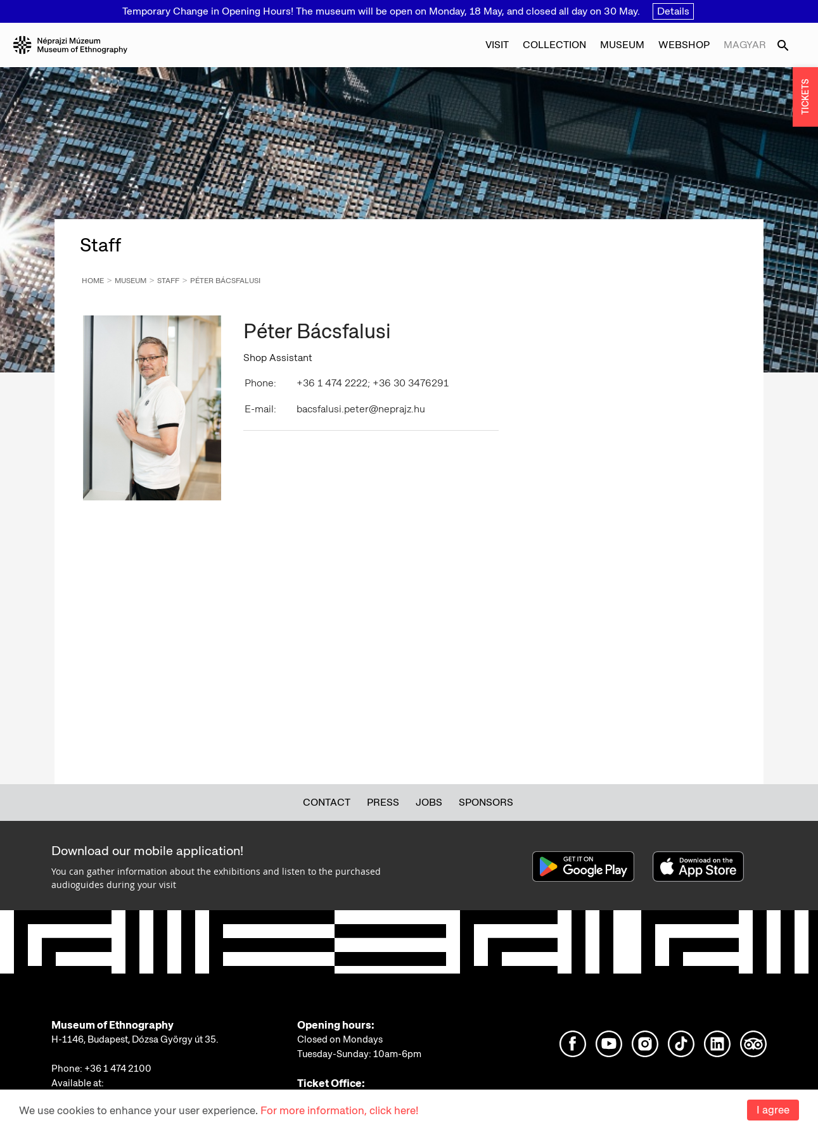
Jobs (429, 802)
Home (93, 281)
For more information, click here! (339, 1110)
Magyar (745, 44)
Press (383, 802)
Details (673, 11)
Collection (554, 44)
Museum (622, 44)
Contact (326, 802)
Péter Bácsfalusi (225, 281)
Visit (497, 44)
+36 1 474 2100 (117, 1068)
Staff (168, 281)
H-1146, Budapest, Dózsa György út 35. (135, 1039)
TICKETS (805, 97)
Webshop (684, 44)
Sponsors (486, 802)
